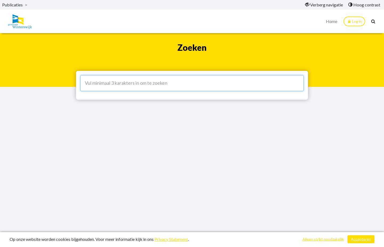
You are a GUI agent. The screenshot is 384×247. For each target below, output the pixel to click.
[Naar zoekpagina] (373, 21)
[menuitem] (324, 4)
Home (331, 21)
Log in (354, 21)
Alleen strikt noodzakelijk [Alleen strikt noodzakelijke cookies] (323, 239)
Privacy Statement (171, 239)
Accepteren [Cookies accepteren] (361, 239)
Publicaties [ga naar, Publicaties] (12, 4)
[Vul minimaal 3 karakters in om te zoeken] (192, 83)
